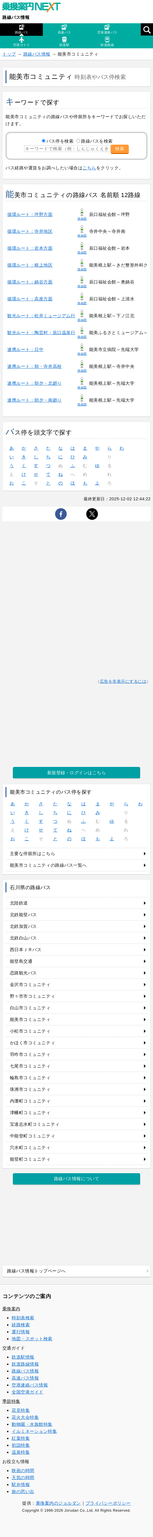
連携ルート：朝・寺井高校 (34, 366)
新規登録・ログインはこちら (76, 772)
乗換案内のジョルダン (58, 1503)
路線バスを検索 (97, 141)
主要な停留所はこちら (32, 853)
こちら (89, 167)
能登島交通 (21, 961)
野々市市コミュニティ (32, 996)
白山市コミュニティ (30, 1007)
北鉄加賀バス (23, 926)
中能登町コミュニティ (32, 1135)
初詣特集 (21, 1445)
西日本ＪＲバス (26, 949)
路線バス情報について (76, 1178)
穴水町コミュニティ (30, 1147)
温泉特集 (21, 1452)
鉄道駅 (64, 42)
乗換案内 (11, 1308)
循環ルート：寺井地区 (29, 231)
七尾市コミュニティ (30, 1065)
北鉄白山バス (23, 937)
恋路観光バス (23, 972)
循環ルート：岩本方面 (29, 248)
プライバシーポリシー (108, 1503)
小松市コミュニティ (30, 1031)
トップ (9, 54)
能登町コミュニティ (30, 1159)
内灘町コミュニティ (30, 1100)
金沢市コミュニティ (30, 984)
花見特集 (21, 1410)
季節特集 (11, 1401)
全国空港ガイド (27, 1391)
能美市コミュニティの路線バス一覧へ (48, 865)
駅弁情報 (21, 1484)
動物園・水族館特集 (32, 1424)
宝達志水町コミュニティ (35, 1124)
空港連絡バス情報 (30, 1384)
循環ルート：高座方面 (29, 298)
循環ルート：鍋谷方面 (29, 281)
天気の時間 (23, 1477)
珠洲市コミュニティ (30, 1089)
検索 (119, 148)
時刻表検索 (23, 1317)
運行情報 (21, 1331)
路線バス (21, 29)
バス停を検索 (59, 141)
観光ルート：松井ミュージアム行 (41, 315)
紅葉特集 (21, 1438)
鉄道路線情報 (25, 1364)
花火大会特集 (25, 1417)
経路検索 (21, 1324)
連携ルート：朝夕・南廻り (34, 400)
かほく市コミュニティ (32, 1042)
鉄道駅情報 (23, 1357)
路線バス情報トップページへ (36, 1270)
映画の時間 (23, 1470)
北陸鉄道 (19, 902)
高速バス (64, 29)
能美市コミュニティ (30, 1019)
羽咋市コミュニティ (30, 1054)
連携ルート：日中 (25, 349)
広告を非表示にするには (123, 681)
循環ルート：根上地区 (29, 265)
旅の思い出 (23, 1491)
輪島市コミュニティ (30, 1077)
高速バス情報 (25, 1377)
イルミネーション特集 (34, 1431)
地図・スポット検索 (32, 1338)
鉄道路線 (107, 42)
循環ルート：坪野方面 (29, 214)
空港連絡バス (107, 29)
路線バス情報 (15, 17)
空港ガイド (21, 42)
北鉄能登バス (23, 914)
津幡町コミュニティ (30, 1112)
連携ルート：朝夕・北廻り (34, 383)
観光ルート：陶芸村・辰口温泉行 (41, 332)
